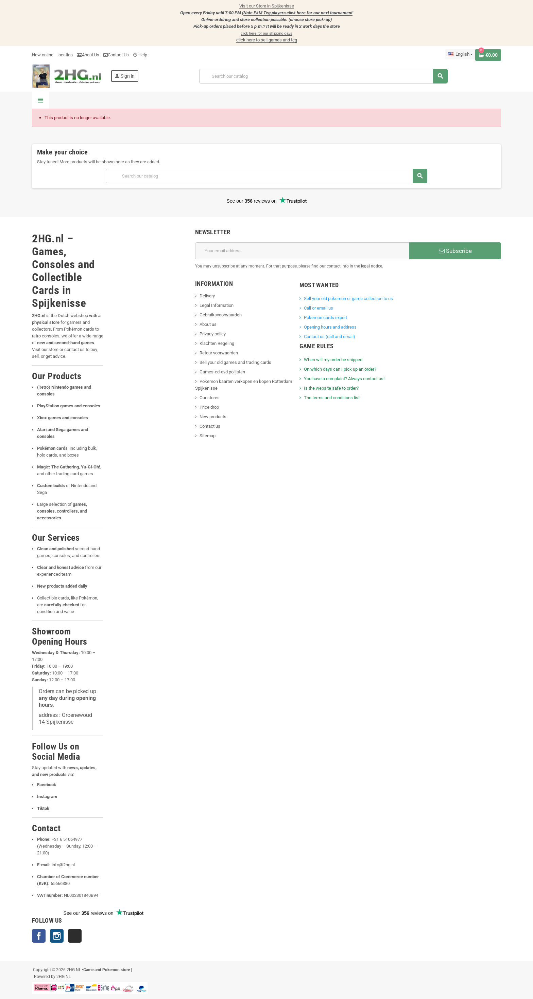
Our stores (210, 397)
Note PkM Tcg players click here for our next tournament (298, 12)
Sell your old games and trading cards (235, 362)
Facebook (39, 936)
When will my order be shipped (333, 359)
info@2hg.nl (63, 864)
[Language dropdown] (460, 54)
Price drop (209, 407)
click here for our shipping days (266, 33)
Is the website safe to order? (331, 388)
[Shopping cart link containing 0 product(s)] (488, 55)
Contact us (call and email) (329, 336)
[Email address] (302, 250)
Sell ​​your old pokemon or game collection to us (348, 298)
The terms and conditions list (332, 397)
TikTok (75, 936)
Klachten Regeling (217, 343)
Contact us (210, 426)
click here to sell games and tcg (266, 39)
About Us (88, 54)
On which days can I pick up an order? (340, 369)
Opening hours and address (330, 327)
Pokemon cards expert (325, 317)
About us (208, 324)
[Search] (323, 76)
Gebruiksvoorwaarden (221, 314)
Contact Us (116, 54)
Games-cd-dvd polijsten (222, 371)
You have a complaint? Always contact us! (344, 378)
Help (140, 54)
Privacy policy (213, 333)
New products (213, 416)
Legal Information (217, 305)
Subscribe (455, 250)
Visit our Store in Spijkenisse (266, 5)
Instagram (57, 936)
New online (42, 54)
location (65, 54)
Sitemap (208, 435)
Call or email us (318, 308)
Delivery (207, 295)
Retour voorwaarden (219, 352)
